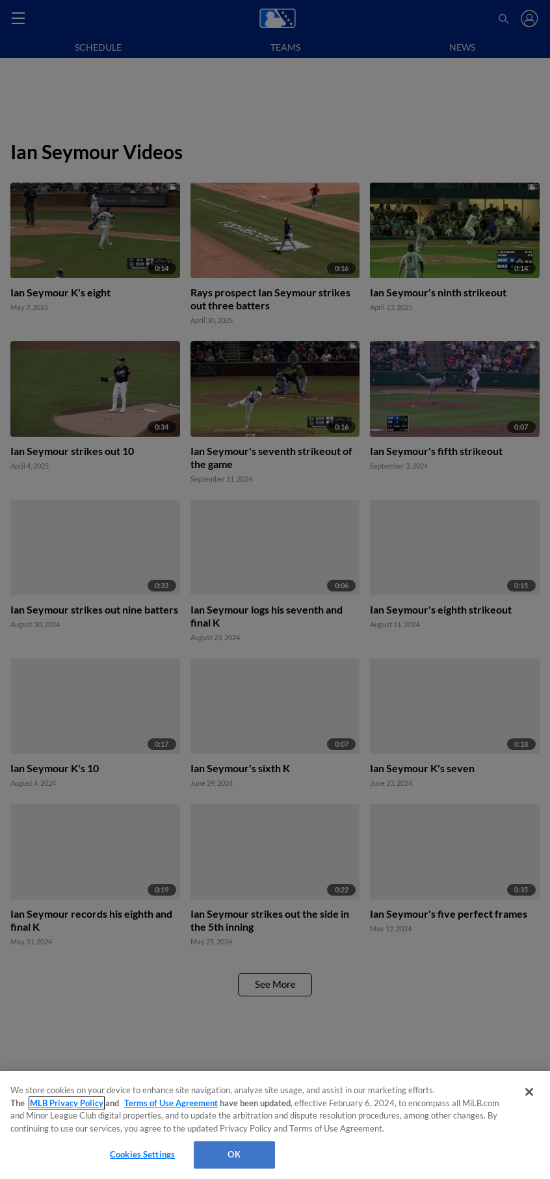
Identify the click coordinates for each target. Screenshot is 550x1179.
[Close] (529, 1092)
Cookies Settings (142, 1154)
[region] (275, 1125)
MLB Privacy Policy (66, 1103)
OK (234, 1154)
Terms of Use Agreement (171, 1103)
